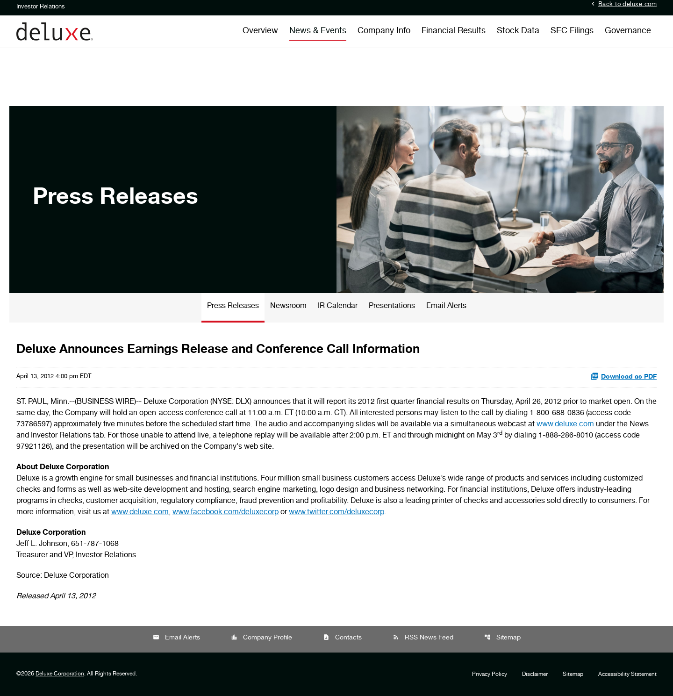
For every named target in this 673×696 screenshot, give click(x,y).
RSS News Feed (423, 638)
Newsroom (288, 306)
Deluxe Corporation (60, 674)
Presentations (392, 306)
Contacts (342, 638)
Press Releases (233, 306)
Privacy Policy (489, 674)
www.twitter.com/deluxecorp (336, 513)
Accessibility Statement (627, 674)
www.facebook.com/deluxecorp (225, 513)
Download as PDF (623, 376)
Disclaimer (535, 674)
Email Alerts (446, 306)
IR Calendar (338, 306)
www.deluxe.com (565, 425)
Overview (260, 31)
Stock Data (518, 31)
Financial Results (454, 31)
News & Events (317, 31)
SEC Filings (572, 31)
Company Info (384, 31)
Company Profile (261, 638)
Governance (628, 31)
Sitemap (502, 638)
